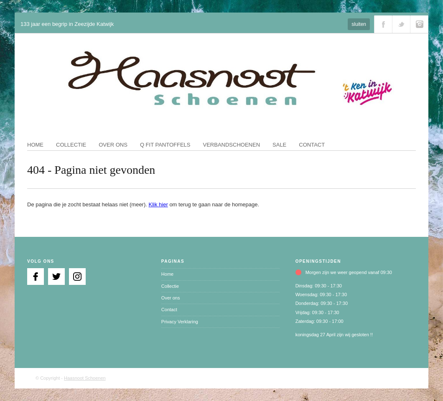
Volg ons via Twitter (401, 24)
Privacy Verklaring (179, 321)
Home (35, 145)
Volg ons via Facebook (383, 24)
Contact (312, 145)
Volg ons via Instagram (419, 24)
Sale (279, 145)
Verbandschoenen (231, 145)
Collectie (71, 145)
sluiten (358, 24)
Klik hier (158, 204)
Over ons (113, 145)
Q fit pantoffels (165, 145)
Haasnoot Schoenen (85, 378)
